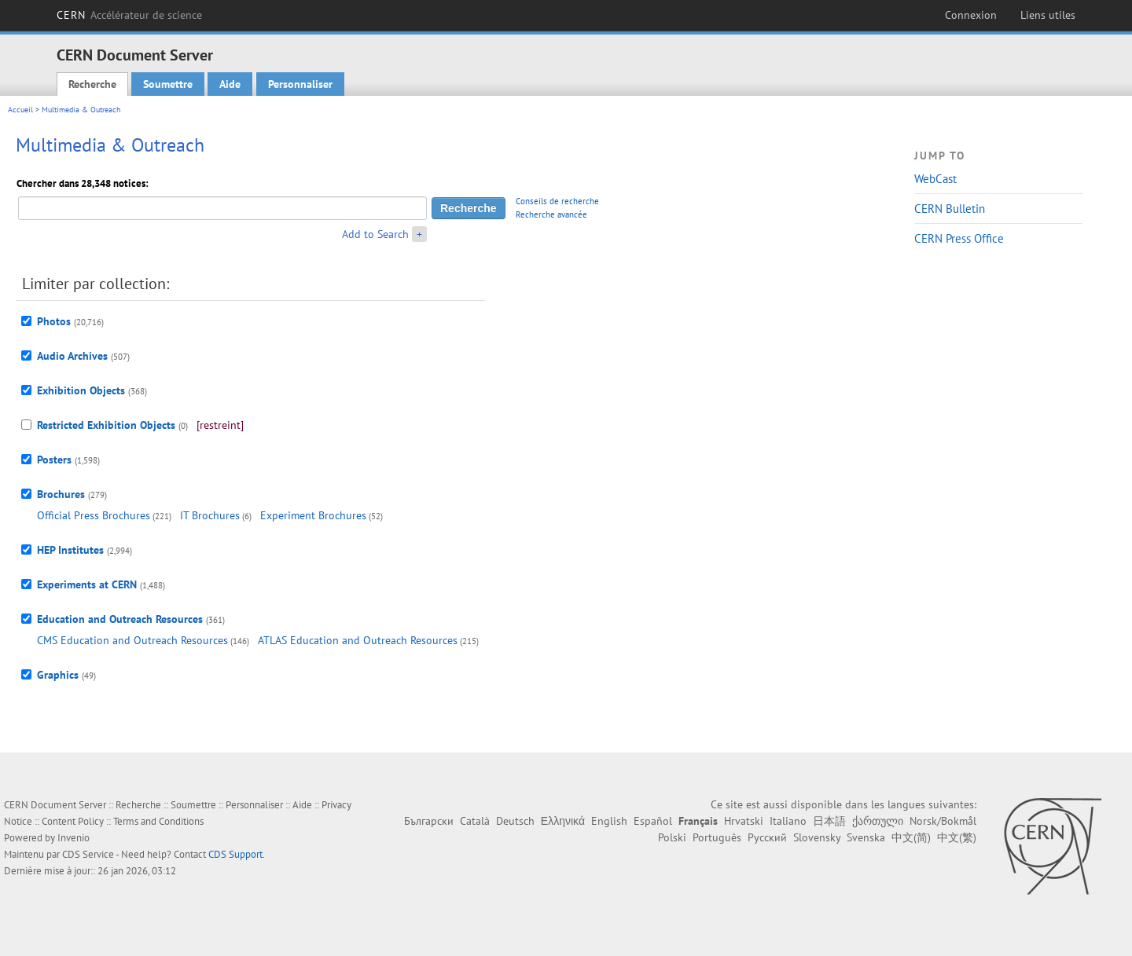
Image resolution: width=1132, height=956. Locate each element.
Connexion (971, 15)
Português (717, 837)
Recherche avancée (551, 214)
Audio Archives (72, 356)
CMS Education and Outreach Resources (132, 640)
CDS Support (235, 854)
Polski (672, 837)
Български (429, 821)
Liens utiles (1047, 15)
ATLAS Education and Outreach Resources (358, 640)
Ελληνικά (563, 821)
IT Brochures (210, 515)
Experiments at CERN (87, 584)
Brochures (61, 494)
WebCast (935, 178)
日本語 (829, 821)
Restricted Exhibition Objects (106, 425)
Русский (767, 837)
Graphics (58, 675)
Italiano (788, 821)
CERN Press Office (959, 238)
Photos (54, 321)
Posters (54, 459)
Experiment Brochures (313, 515)
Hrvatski (743, 821)
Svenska (866, 837)
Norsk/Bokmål (943, 821)
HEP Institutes (70, 550)
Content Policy (73, 821)
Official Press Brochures (93, 515)
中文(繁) (956, 837)
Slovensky (816, 837)
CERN (129, 15)
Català (475, 821)
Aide (230, 84)
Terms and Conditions (158, 821)
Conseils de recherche (557, 201)
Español (653, 821)
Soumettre (168, 84)
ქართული (877, 821)
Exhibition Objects (81, 390)
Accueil (20, 109)
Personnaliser (300, 84)
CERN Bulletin (949, 208)
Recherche (92, 84)
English (609, 821)
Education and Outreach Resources (120, 619)
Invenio (73, 837)
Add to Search (375, 234)
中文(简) (911, 837)
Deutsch (515, 821)
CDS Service (88, 854)
